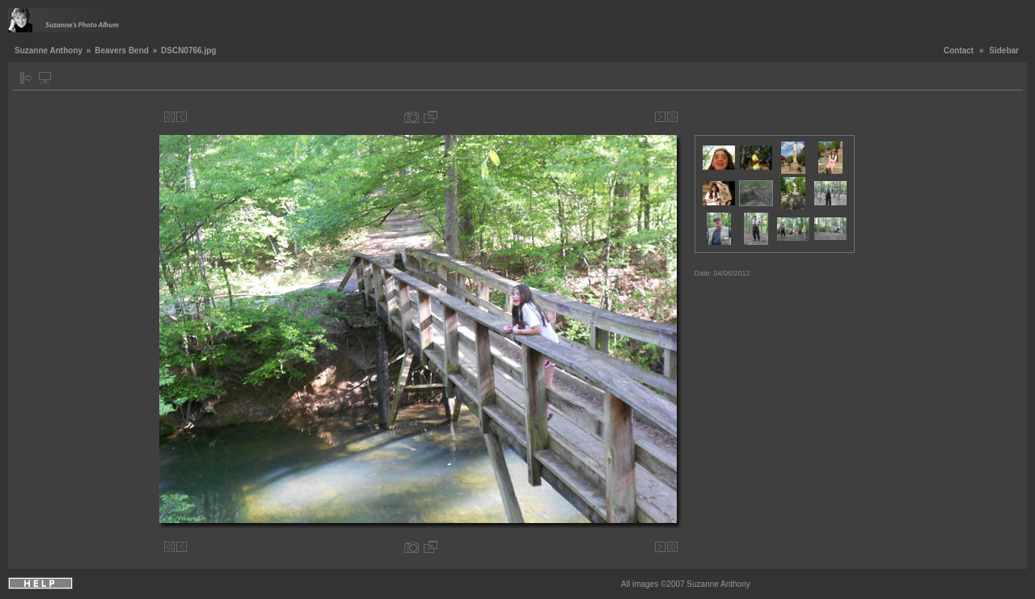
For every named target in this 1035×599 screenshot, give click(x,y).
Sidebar (1004, 50)
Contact (959, 50)
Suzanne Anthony (48, 50)
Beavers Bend (122, 50)
